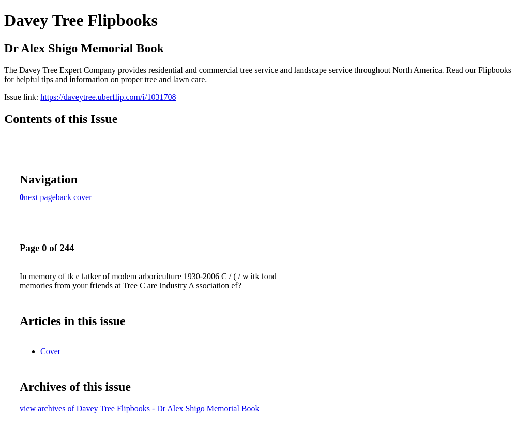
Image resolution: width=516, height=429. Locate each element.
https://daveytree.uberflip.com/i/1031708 (108, 97)
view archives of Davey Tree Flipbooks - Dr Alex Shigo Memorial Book (140, 408)
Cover (50, 351)
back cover (74, 197)
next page (40, 197)
